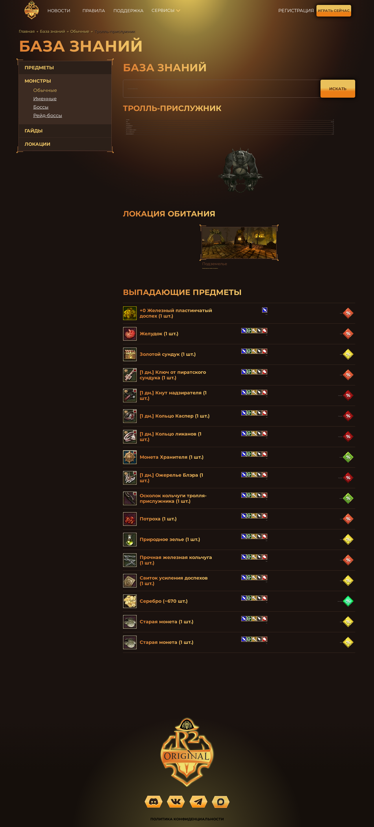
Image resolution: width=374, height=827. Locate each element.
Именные (45, 98)
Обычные (79, 31)
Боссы (41, 107)
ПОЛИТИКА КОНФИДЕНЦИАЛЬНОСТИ (187, 819)
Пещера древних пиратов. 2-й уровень (238, 316)
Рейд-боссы (47, 115)
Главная (27, 31)
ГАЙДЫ (34, 131)
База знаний (52, 31)
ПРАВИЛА (93, 10)
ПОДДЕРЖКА (128, 10)
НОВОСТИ (58, 10)
